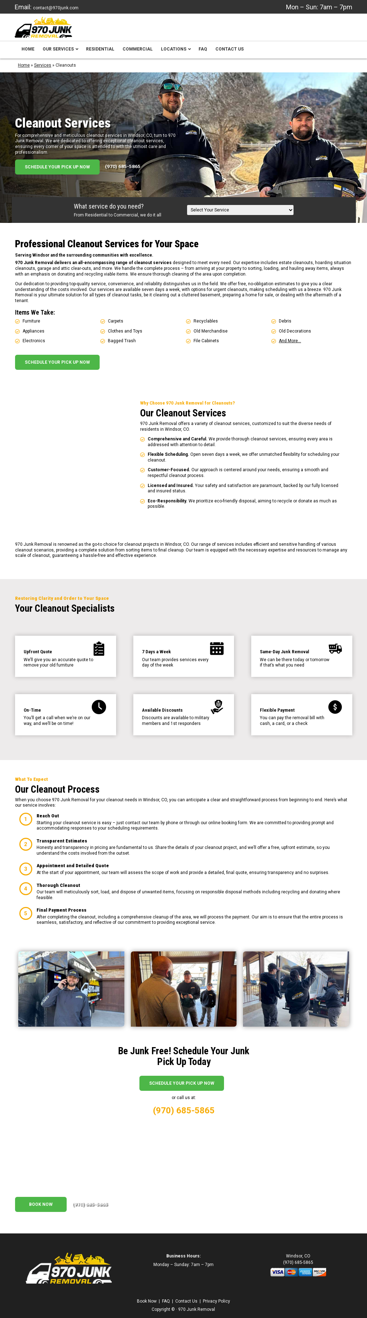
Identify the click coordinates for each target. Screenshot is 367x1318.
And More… (290, 345)
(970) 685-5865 (122, 172)
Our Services (61, 54)
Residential (100, 54)
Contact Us (229, 54)
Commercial (138, 54)
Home (28, 54)
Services (42, 70)
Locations (176, 54)
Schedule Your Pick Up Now (57, 172)
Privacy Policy (216, 1295)
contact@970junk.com (55, 7)
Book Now (41, 1198)
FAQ (203, 54)
